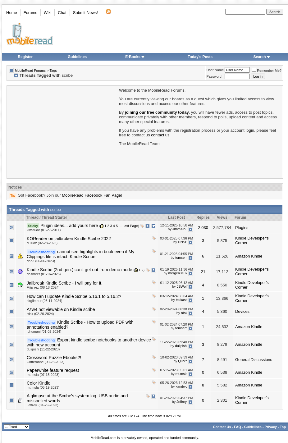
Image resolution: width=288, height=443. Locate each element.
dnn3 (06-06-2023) (41, 261)
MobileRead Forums (30, 70)
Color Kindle (38, 383)
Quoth (182, 361)
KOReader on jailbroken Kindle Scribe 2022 (69, 238)
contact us (160, 135)
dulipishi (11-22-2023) (43, 349)
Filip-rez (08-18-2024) (43, 287)
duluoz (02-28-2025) (42, 243)
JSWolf (182, 286)
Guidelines (77, 57)
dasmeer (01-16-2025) (44, 274)
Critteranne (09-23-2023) (45, 362)
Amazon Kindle (248, 256)
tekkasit (181, 300)
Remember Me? (266, 70)
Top (283, 427)
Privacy (271, 427)
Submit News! (85, 12)
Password (214, 76)
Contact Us (222, 427)
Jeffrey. (181, 402)
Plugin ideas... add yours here (69, 225)
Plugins (242, 227)
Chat (62, 12)
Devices (242, 311)
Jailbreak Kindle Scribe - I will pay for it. (65, 283)
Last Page (130, 226)
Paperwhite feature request (53, 370)
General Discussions (253, 359)
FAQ (237, 427)
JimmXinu (179, 229)
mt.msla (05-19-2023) (43, 387)
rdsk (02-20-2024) (40, 314)
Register (25, 57)
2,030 (203, 227)
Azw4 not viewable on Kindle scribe (61, 309)
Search (262, 57)
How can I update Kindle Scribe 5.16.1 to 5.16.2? (74, 296)
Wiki (48, 12)
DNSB (183, 242)
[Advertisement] (62, 131)
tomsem (181, 257)
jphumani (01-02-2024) (44, 331)
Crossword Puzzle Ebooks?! (54, 357)
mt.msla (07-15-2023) (43, 375)
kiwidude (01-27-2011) (44, 230)
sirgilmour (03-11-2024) (44, 301)
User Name (215, 70)
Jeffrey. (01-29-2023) (42, 405)
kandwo (181, 386)
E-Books (135, 57)
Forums (30, 12)
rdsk (184, 313)
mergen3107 (178, 273)
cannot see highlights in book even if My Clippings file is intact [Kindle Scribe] (80, 254)
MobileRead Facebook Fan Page (91, 195)
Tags (53, 70)
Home (11, 12)
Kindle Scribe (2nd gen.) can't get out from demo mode (79, 269)
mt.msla (182, 374)
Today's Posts (200, 57)
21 (203, 271)
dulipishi (181, 346)
